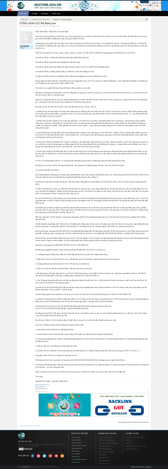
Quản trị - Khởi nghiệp (35, 26)
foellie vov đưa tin (104, 463)
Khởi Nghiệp (51, 26)
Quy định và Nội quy (144, 467)
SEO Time (26, 467)
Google (34, 14)
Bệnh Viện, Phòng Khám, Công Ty (136, 446)
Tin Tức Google (76, 437)
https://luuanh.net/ (40, 386)
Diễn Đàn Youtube (104, 446)
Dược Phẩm (129, 443)
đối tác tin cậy (75, 456)
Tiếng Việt (134, 467)
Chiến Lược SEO (76, 443)
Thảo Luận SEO (76, 440)
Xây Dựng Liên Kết (77, 448)
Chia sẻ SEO (24, 426)
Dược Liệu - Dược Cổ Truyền (135, 437)
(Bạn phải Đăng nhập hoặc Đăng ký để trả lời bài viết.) (133, 422)
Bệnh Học (129, 440)
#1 (148, 391)
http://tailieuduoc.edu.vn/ (42, 384)
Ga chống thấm (76, 459)
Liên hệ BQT (103, 455)
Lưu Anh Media (76, 453)
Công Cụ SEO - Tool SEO (79, 445)
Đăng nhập (144, 1)
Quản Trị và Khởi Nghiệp (106, 452)
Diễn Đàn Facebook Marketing (108, 443)
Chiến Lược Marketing (105, 437)
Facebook (44, 14)
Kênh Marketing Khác (105, 449)
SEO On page (76, 451)
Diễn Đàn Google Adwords (107, 440)
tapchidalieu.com (104, 457)
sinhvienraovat (76, 462)
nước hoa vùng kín (131, 449)
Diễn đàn (23, 13)
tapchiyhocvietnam (104, 460)
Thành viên (56, 14)
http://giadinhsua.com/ (41, 388)
